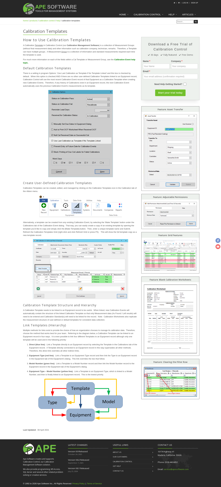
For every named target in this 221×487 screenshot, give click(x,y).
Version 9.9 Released (78, 451)
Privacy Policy (78, 483)
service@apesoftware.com (176, 469)
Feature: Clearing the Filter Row (170, 362)
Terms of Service (94, 483)
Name (146, 61)
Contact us (118, 471)
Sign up (194, 3)
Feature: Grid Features (170, 235)
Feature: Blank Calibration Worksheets (170, 279)
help (58, 20)
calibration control (47, 20)
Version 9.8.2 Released (78, 459)
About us (117, 452)
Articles (187, 14)
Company (176, 61)
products (33, 20)
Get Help (117, 466)
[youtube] (217, 246)
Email (146, 71)
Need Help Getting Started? (168, 84)
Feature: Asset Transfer (170, 109)
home (25, 20)
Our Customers (120, 457)
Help (171, 14)
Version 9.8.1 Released (78, 468)
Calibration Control (147, 14)
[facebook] (217, 240)
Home (122, 14)
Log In (185, 3)
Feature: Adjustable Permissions (170, 197)
